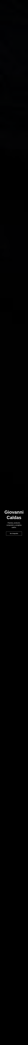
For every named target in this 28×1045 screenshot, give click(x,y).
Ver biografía (14, 533)
